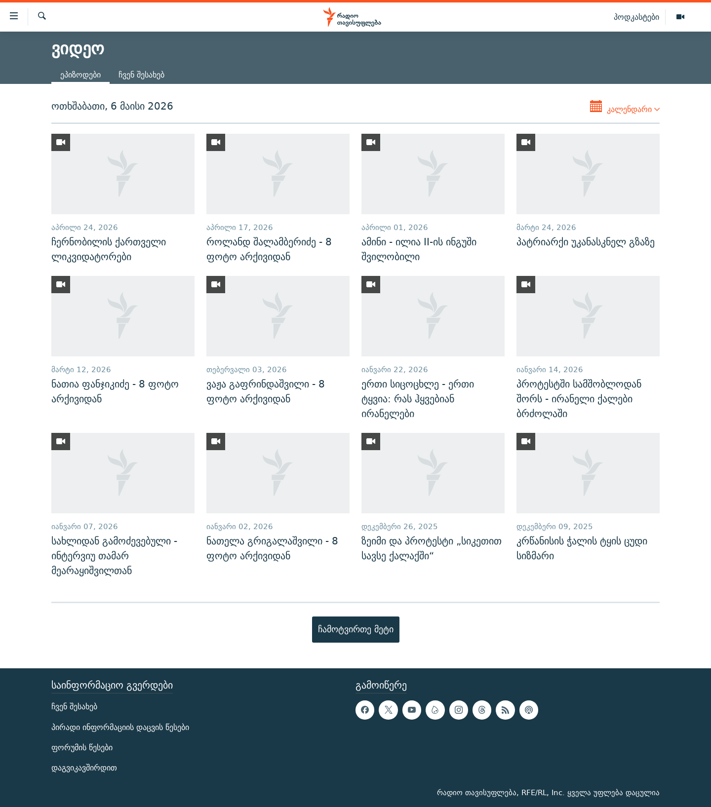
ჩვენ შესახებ (141, 74)
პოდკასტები (636, 17)
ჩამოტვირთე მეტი (356, 629)
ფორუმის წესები (82, 747)
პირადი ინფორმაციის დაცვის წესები (120, 727)
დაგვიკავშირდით (84, 767)
